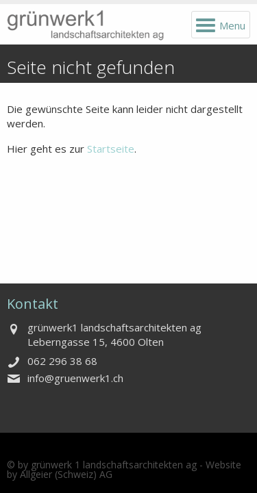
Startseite (110, 148)
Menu (232, 25)
